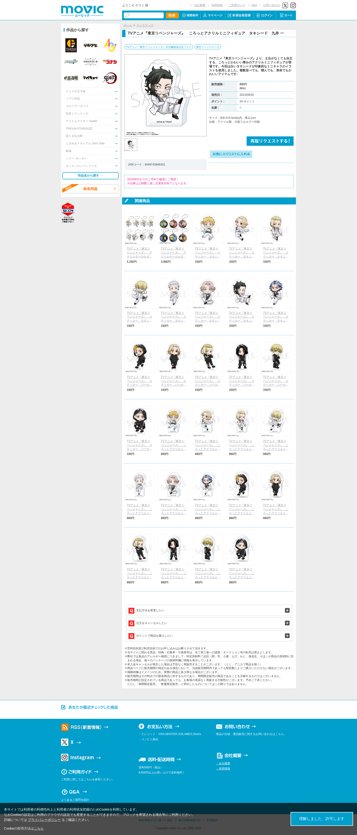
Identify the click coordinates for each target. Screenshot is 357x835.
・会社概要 (223, 763)
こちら (39, 828)
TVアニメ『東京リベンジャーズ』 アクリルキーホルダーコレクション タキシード (139, 256)
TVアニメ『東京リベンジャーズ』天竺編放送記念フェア (158, 47)
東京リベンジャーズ (207, 47)
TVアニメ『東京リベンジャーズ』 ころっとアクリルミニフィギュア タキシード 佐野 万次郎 (207, 448)
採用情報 (217, 5)
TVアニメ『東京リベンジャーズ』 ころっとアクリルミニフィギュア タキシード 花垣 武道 (173, 448)
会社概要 (200, 5)
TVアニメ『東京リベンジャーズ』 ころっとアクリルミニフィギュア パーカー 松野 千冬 (207, 577)
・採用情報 (223, 768)
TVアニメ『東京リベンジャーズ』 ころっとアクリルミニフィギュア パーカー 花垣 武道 (241, 513)
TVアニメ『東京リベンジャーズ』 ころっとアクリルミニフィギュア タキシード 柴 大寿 (207, 513)
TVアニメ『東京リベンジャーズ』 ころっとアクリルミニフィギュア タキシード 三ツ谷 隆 (139, 513)
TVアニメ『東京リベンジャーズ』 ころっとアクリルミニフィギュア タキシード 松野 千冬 (275, 448)
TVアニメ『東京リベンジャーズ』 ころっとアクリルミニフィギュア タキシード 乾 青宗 (173, 513)
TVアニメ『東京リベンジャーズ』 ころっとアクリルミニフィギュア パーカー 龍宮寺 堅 (139, 577)
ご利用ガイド (237, 5)
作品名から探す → (90, 175)
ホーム (128, 25)
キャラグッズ (144, 25)
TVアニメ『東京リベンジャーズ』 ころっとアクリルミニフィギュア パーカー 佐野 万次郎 (275, 513)
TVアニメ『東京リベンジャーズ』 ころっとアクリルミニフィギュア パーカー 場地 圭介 (173, 577)
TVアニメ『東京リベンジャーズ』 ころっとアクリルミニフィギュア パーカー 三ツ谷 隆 (241, 577)
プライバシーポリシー (44, 820)
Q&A (254, 5)
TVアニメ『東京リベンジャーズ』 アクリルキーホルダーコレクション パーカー (173, 256)
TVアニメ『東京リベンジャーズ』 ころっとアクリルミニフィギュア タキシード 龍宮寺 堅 (241, 448)
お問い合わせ (271, 5)
